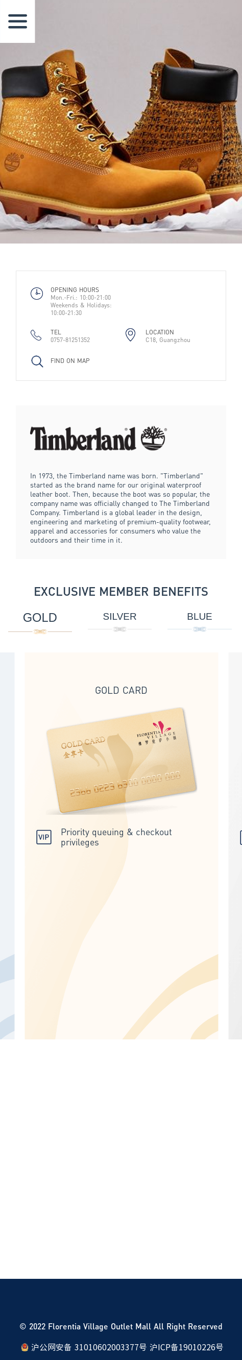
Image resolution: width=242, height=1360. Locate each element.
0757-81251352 (70, 340)
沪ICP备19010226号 (187, 1347)
